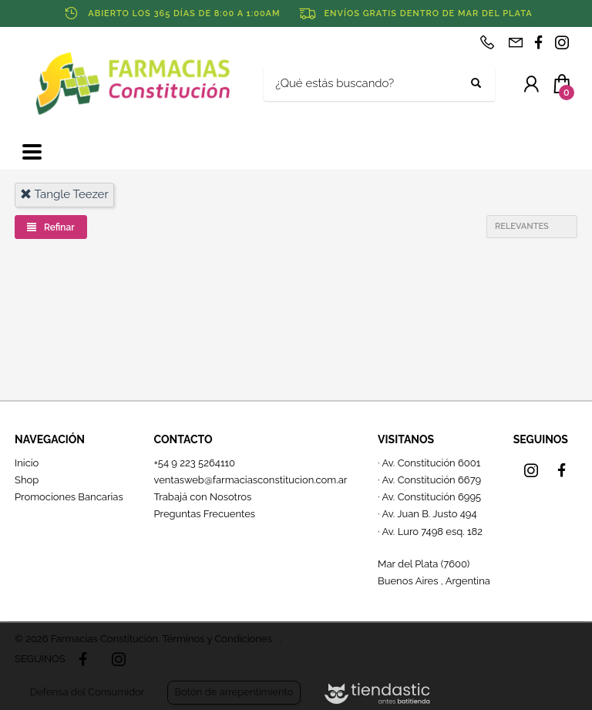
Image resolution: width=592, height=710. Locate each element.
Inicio (27, 463)
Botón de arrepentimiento (233, 692)
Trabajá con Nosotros (202, 497)
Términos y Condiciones (216, 638)
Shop (27, 480)
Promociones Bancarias (69, 497)
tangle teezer (64, 194)
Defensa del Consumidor (87, 692)
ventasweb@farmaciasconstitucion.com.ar (250, 480)
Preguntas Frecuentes (204, 514)
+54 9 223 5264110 (194, 463)
